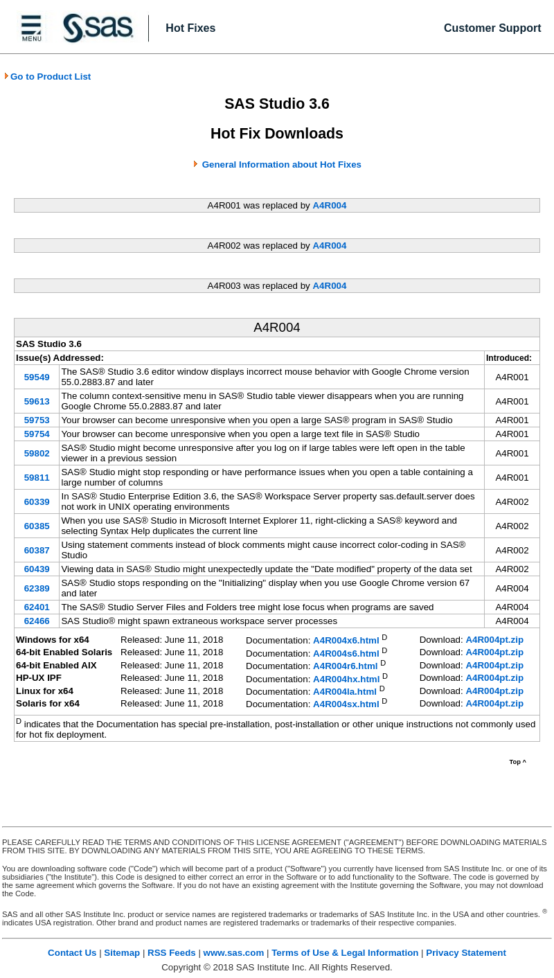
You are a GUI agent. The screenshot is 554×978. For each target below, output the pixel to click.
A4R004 (329, 205)
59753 (37, 420)
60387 (37, 550)
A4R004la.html (345, 691)
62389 (37, 588)
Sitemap (122, 953)
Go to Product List (47, 76)
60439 (37, 569)
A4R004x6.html (346, 641)
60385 (37, 526)
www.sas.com (234, 953)
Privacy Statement (466, 953)
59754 (37, 434)
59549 (37, 377)
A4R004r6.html (345, 666)
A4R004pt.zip (494, 639)
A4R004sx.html (346, 705)
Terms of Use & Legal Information (344, 953)
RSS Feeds (172, 953)
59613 (37, 401)
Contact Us (72, 953)
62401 (37, 607)
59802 (37, 453)
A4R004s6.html (346, 653)
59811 (37, 477)
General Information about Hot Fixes (281, 164)
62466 (37, 621)
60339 (37, 502)
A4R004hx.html (346, 679)
